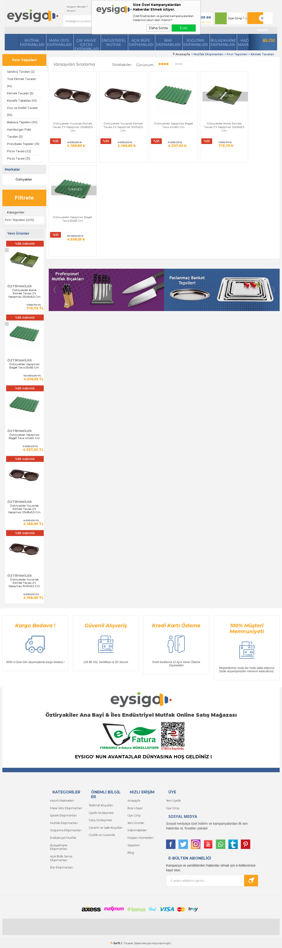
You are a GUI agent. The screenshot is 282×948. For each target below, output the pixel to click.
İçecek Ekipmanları (63, 814)
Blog (269, 40)
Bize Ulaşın (135, 807)
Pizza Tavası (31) (18, 158)
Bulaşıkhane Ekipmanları (223, 42)
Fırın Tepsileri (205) (19, 220)
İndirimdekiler (136, 828)
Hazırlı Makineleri (61, 800)
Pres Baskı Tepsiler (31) (23, 144)
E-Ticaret (127, 942)
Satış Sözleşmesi (100, 818)
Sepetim (133, 842)
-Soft (115, 942)
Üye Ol (245, 18)
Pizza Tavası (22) (19, 151)
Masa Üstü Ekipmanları (59, 42)
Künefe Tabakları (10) (22, 100)
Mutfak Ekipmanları (32, 42)
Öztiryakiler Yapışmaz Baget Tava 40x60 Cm (24, 436)
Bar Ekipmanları (61, 863)
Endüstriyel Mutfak (114, 42)
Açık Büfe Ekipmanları (141, 42)
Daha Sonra (158, 28)
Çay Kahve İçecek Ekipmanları (86, 44)
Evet (183, 28)
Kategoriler (15, 212)
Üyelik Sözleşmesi (100, 811)
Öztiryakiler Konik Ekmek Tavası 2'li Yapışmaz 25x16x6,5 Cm (24, 293)
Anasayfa (133, 800)
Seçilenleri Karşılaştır (208, 62)
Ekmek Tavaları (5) (20, 93)
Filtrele (24, 198)
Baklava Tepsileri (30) (22, 122)
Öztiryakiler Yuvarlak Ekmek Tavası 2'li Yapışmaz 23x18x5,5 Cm (24, 508)
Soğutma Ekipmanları (195, 42)
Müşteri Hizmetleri (140, 835)
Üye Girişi (231, 18)
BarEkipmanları (168, 42)
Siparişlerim (91, 6)
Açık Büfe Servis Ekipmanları (60, 854)
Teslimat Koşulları (100, 804)
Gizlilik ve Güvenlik (102, 833)
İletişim (60, 10)
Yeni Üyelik (173, 800)
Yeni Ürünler (135, 821)
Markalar (12, 169)
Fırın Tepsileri (24, 60)
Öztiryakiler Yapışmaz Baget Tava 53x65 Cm (24, 365)
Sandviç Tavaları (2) (21, 71)
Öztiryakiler (19, 179)
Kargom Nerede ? (66, 6)
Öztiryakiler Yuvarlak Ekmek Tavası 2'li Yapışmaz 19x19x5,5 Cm (24, 583)
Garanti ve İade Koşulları (105, 826)
